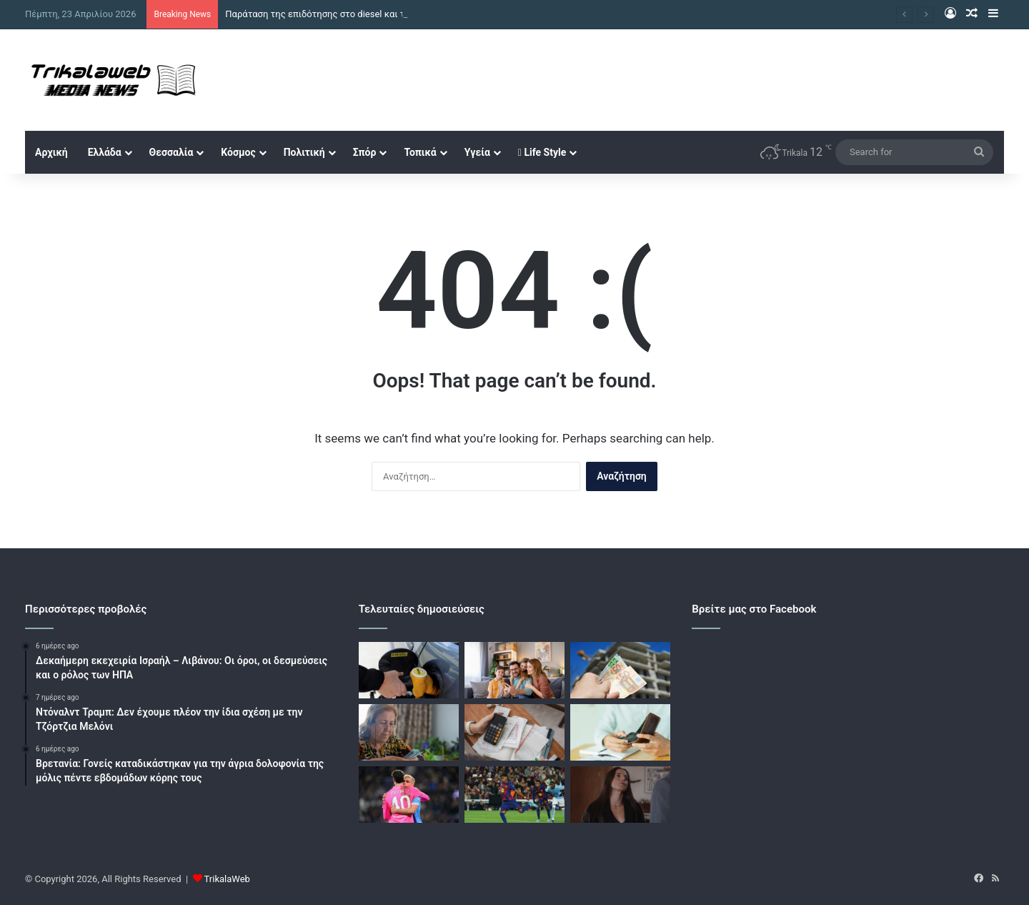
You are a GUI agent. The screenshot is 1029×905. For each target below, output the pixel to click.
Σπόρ (365, 152)
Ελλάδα (104, 152)
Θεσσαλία (171, 152)
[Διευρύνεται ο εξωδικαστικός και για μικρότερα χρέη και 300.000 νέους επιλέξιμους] (620, 732)
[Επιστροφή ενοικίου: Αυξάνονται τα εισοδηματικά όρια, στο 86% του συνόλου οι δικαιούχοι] (620, 670)
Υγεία (477, 152)
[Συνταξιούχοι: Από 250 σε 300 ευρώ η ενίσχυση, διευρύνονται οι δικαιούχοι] (409, 732)
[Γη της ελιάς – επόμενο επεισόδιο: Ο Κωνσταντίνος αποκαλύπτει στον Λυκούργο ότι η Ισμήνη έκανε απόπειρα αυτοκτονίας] (620, 794)
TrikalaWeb (227, 879)
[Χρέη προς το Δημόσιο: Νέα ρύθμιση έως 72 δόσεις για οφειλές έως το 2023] (514, 732)
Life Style (542, 152)
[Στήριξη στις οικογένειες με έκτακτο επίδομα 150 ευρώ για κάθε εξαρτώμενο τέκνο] (514, 670)
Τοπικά (420, 152)
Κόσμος (238, 152)
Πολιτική (304, 152)
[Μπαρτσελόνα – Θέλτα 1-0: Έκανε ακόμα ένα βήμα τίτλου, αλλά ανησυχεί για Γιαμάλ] (514, 794)
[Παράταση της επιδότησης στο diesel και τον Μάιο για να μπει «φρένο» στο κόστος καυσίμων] (409, 670)
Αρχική (51, 152)
